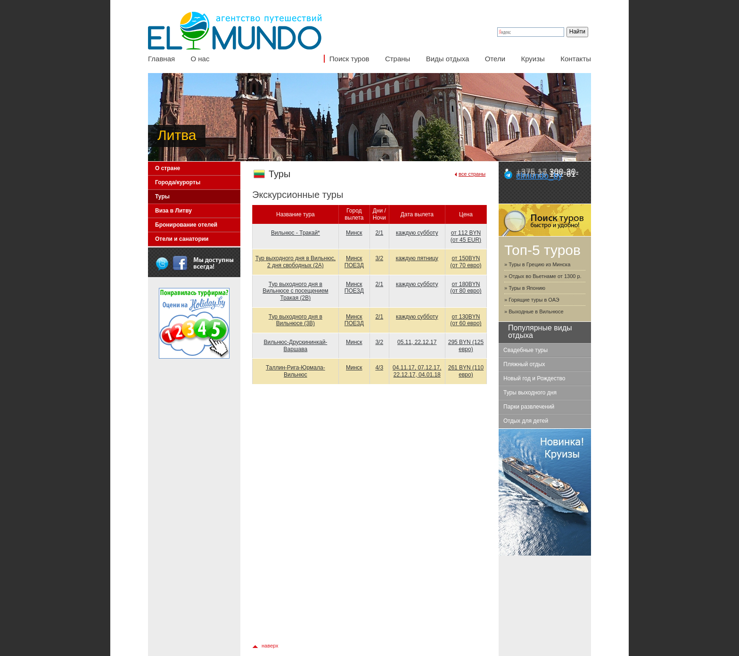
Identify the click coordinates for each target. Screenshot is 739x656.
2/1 (379, 233)
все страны (472, 174)
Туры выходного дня (530, 392)
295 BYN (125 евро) (466, 346)
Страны (397, 59)
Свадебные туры (525, 350)
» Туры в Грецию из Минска (537, 264)
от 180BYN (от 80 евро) (465, 288)
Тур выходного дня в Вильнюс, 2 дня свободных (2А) (295, 262)
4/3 (379, 367)
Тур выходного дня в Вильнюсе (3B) (295, 320)
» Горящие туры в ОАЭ (531, 300)
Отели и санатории (181, 239)
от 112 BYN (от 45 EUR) (466, 236)
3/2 (379, 258)
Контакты (575, 59)
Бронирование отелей (186, 224)
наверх (270, 645)
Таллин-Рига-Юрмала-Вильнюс (295, 371)
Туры (162, 196)
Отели (495, 59)
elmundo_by (539, 175)
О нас (199, 59)
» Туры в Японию (524, 288)
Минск (354, 233)
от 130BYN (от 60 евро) (465, 320)
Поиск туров (349, 59)
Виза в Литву (173, 210)
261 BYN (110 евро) (466, 371)
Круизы (532, 59)
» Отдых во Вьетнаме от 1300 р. (543, 276)
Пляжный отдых (524, 364)
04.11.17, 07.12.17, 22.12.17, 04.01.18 (417, 371)
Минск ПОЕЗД (354, 262)
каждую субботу (417, 233)
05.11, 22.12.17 (416, 342)
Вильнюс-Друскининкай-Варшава (295, 346)
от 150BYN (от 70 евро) (465, 262)
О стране (167, 168)
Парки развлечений (528, 406)
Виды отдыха (447, 59)
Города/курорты (177, 182)
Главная (161, 59)
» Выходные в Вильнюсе (534, 311)
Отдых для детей (525, 421)
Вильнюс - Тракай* (295, 233)
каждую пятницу (417, 258)
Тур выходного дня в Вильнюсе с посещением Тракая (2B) (295, 291)
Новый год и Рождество (534, 378)
